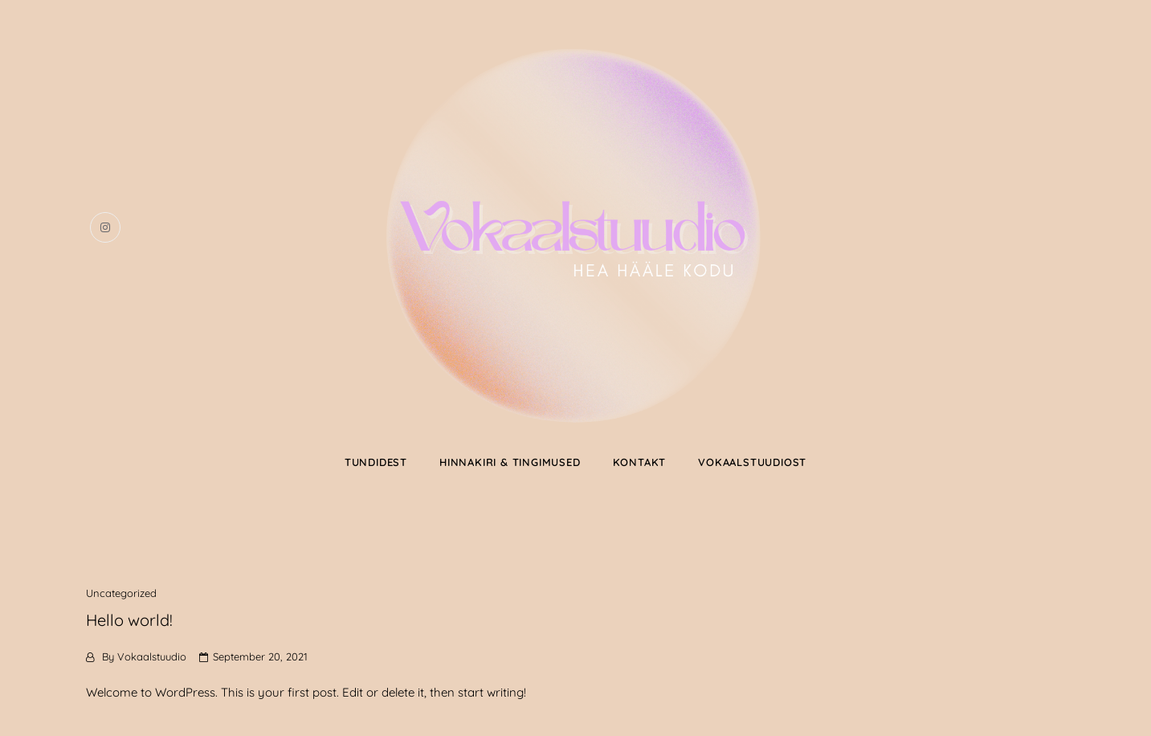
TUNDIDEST (376, 462)
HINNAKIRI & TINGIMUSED (510, 462)
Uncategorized (121, 593)
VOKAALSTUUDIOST (752, 462)
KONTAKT (640, 462)
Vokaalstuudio (151, 656)
